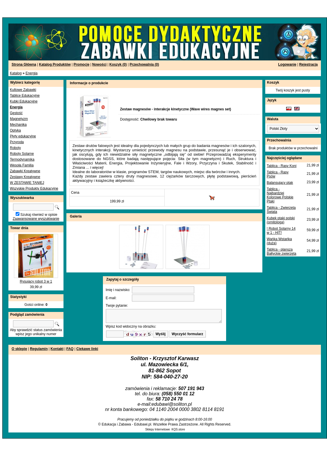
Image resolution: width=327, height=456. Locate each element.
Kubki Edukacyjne (23, 101)
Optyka (15, 130)
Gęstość (16, 113)
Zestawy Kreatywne (25, 177)
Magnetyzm (19, 119)
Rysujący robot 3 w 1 (36, 281)
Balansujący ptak (280, 183)
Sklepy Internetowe (157, 429)
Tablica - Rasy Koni (282, 166)
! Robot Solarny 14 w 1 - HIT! (281, 231)
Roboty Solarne (22, 154)
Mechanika (18, 125)
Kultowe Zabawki (23, 90)
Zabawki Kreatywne (25, 171)
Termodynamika (22, 159)
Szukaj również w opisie (38, 215)
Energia (31, 73)
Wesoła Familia (22, 165)
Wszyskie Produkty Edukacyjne (34, 188)
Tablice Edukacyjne (25, 96)
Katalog (16, 73)
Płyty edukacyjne (23, 136)
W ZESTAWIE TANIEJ (27, 183)
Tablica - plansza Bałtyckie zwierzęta (281, 251)
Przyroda (17, 142)
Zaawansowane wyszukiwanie (36, 219)
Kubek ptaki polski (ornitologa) (281, 220)
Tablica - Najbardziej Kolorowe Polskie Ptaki (280, 195)
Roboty (15, 148)
